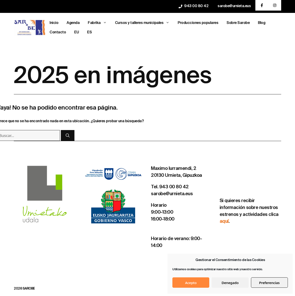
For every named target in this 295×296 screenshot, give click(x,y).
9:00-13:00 (162, 212)
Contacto (58, 32)
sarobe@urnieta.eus (234, 6)
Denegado (230, 282)
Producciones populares (198, 23)
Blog (261, 23)
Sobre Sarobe (238, 23)
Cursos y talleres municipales (144, 23)
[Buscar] (67, 135)
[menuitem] (76, 32)
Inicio (54, 23)
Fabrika (99, 23)
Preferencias (269, 282)
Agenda (73, 23)
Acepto (191, 282)
